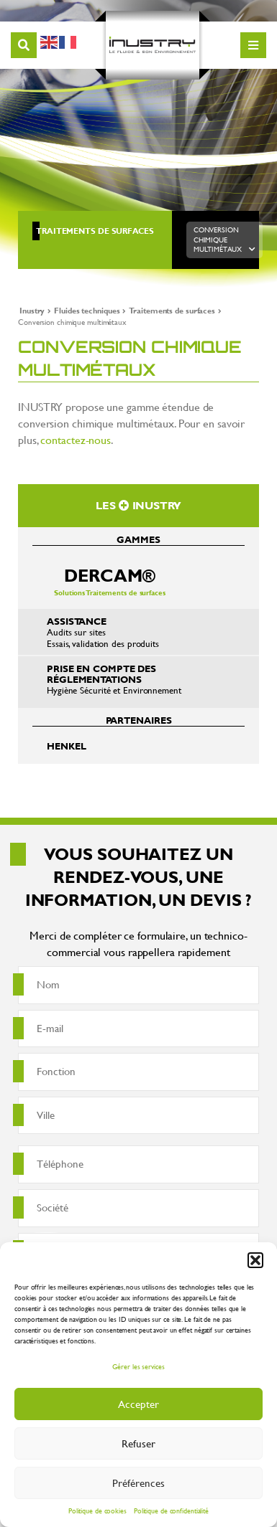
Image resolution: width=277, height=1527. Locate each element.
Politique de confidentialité (171, 1511)
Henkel (66, 745)
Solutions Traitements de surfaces (109, 580)
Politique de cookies (97, 1511)
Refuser (138, 1443)
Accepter (138, 1404)
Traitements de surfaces (95, 231)
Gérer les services (138, 1366)
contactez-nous (75, 439)
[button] (255, 1260)
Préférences (138, 1482)
